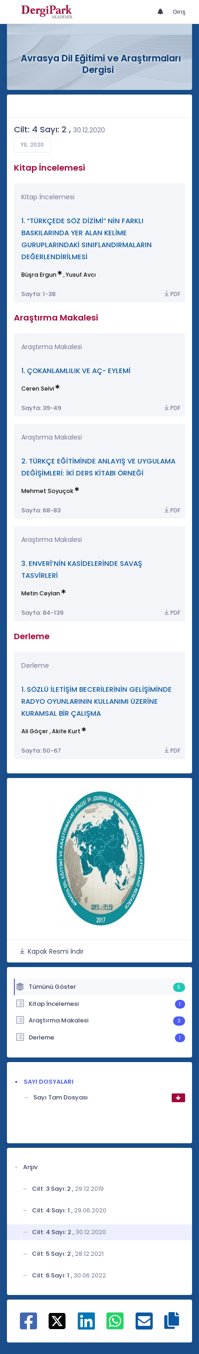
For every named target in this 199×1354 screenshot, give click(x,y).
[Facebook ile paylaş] (28, 1325)
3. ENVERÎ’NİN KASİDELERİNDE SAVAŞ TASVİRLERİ (81, 569)
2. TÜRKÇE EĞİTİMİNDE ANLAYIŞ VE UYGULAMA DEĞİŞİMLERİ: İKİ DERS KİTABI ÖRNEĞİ (98, 467)
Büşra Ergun (38, 275)
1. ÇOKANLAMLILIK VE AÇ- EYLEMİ (76, 370)
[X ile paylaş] (57, 1320)
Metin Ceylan (40, 593)
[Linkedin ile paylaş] (86, 1325)
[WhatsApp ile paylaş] (115, 1325)
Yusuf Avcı (81, 275)
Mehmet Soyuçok (47, 491)
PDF (171, 294)
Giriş (179, 11)
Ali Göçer (34, 731)
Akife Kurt (66, 731)
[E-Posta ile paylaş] (144, 1325)
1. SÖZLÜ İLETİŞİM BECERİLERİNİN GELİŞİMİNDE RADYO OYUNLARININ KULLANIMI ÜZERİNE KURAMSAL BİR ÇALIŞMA (96, 701)
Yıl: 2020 (32, 144)
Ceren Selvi (37, 388)
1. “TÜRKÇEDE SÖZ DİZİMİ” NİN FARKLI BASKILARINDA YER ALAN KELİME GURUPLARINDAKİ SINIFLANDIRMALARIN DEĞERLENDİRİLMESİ (86, 238)
